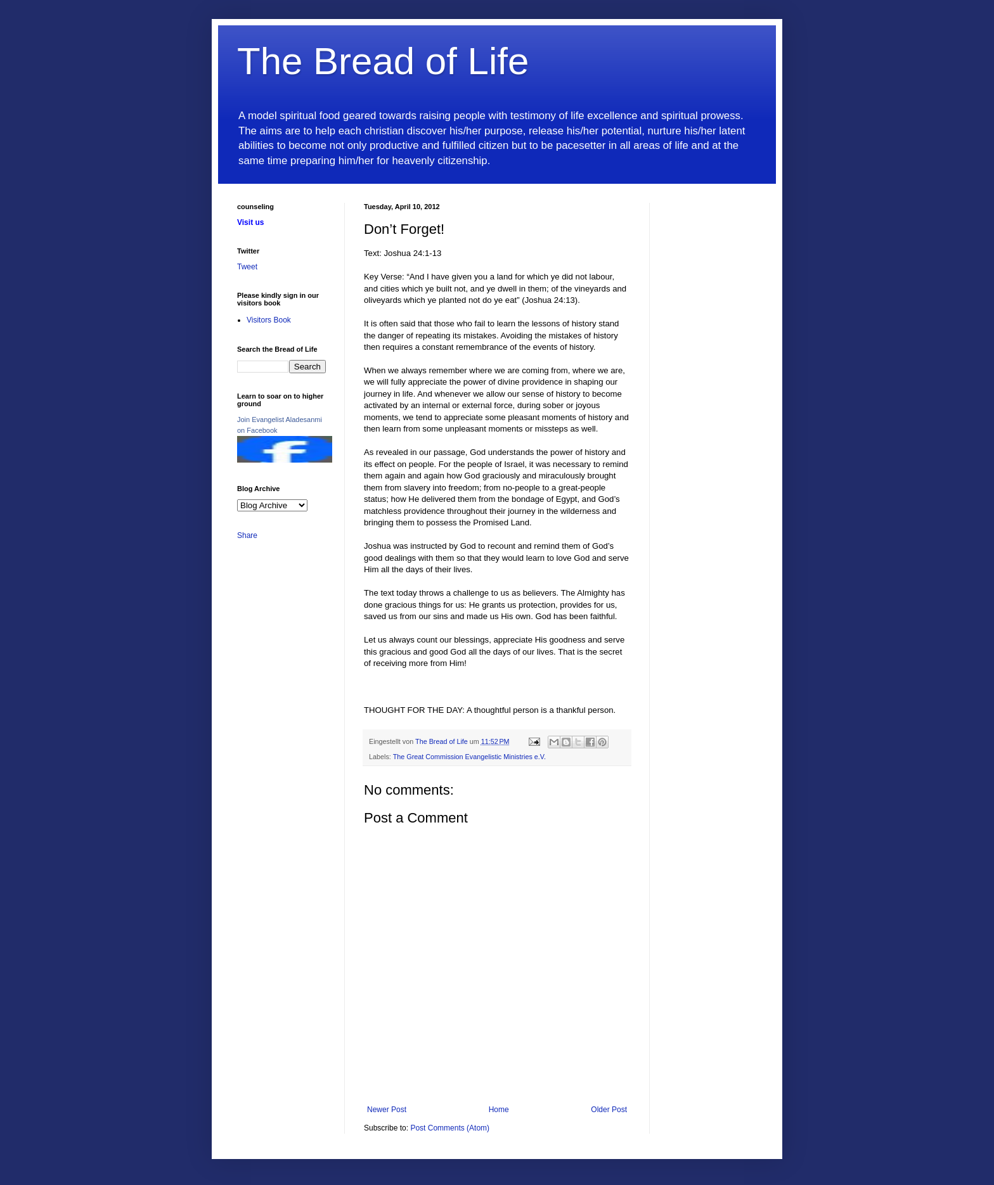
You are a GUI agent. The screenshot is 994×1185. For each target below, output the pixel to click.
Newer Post (386, 1109)
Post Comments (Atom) (449, 1128)
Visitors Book (269, 320)
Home (499, 1109)
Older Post (609, 1109)
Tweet (247, 266)
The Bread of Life (383, 61)
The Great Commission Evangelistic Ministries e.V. (469, 756)
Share (247, 535)
